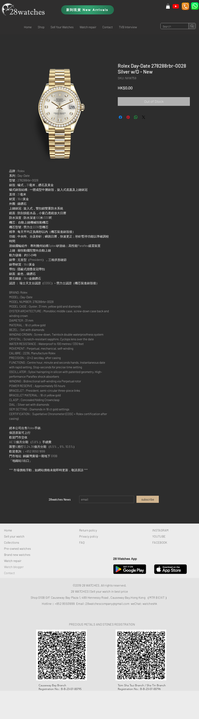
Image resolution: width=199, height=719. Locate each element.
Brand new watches (17, 554)
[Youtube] (176, 6)
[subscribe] (147, 499)
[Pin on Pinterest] (128, 117)
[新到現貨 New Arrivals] (87, 9)
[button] (41, 27)
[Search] (171, 26)
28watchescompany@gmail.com (107, 603)
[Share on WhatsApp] (135, 117)
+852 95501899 (65, 603)
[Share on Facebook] (120, 117)
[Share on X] (143, 117)
